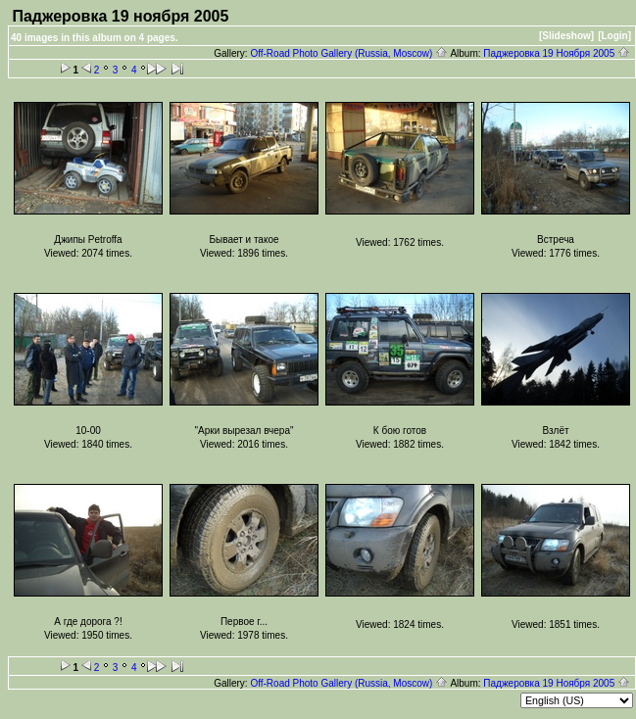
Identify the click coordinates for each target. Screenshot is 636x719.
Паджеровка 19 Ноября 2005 (556, 53)
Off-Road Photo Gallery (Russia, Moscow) (349, 53)
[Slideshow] (566, 35)
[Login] (614, 35)
